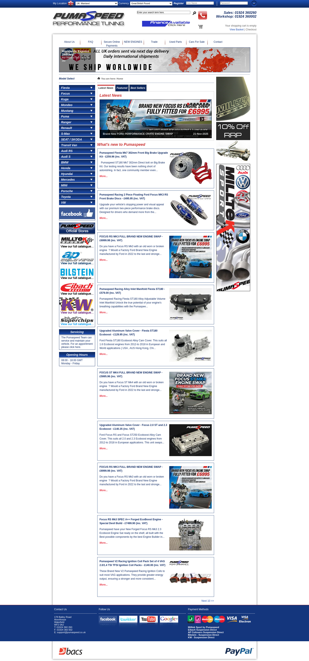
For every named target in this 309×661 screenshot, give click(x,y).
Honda (66, 168)
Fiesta (65, 87)
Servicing (77, 332)
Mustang (67, 110)
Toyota (66, 197)
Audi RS (67, 151)
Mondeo (67, 105)
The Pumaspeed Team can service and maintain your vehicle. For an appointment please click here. (77, 342)
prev (109, 119)
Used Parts (175, 41)
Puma (65, 116)
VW (63, 202)
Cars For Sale (197, 41)
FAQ (90, 41)
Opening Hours (77, 354)
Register (179, 3)
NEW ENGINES (133, 41)
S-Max (65, 133)
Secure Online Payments (112, 43)
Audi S (66, 156)
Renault (66, 128)
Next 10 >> (208, 600)
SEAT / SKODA (71, 139)
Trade (154, 41)
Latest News (106, 88)
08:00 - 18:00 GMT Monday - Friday (72, 362)
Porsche (67, 191)
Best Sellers (138, 88)
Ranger (66, 122)
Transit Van (69, 145)
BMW (65, 162)
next (202, 119)
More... (104, 176)
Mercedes (68, 179)
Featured (122, 88)
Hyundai (67, 174)
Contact (218, 41)
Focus (65, 93)
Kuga (65, 99)
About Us (69, 41)
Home (120, 78)
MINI (64, 185)
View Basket (237, 29)
